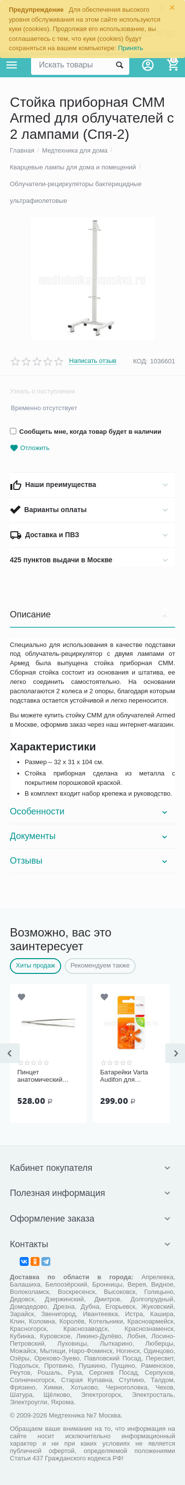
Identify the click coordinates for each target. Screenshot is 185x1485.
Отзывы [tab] (90, 861)
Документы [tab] (90, 836)
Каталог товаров (12, 65)
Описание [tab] (90, 614)
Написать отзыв (92, 360)
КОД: (140, 361)
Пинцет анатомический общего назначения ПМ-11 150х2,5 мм (46, 1076)
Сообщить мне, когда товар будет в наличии (85, 431)
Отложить (29, 448)
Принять (130, 48)
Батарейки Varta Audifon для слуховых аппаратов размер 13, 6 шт (130, 1076)
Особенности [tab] (90, 811)
